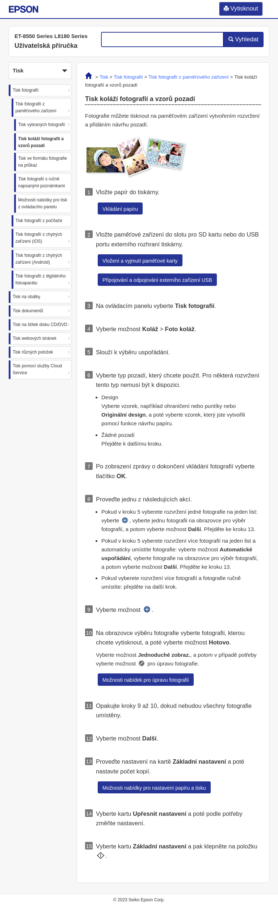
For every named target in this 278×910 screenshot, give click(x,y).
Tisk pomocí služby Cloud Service (37, 369)
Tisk (104, 77)
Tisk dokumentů (28, 310)
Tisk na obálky (26, 296)
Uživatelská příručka (45, 45)
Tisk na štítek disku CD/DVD (40, 324)
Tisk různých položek (33, 352)
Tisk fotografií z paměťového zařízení (36, 107)
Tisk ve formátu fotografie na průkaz (42, 162)
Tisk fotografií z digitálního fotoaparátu (41, 279)
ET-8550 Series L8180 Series (51, 36)
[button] (40, 70)
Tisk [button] (40, 71)
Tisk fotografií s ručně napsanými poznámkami (41, 182)
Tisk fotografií (26, 90)
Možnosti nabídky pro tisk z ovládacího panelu (42, 203)
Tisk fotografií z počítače (39, 220)
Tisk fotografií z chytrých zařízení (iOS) (39, 238)
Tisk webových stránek (34, 338)
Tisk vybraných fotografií (41, 124)
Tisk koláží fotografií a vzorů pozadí (41, 142)
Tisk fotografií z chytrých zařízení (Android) (39, 259)
